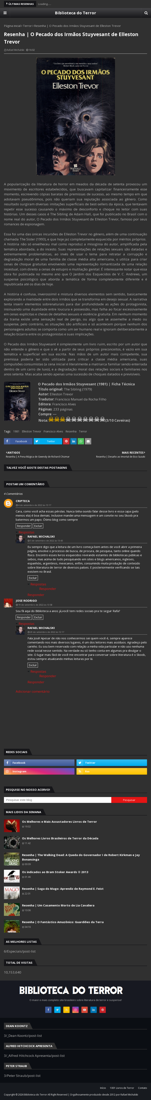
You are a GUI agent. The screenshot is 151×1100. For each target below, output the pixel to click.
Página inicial (12, 26)
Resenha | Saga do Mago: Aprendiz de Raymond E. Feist (63, 889)
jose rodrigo (26, 600)
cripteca (23, 501)
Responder (24, 526)
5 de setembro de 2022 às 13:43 (46, 540)
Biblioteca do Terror (75, 12)
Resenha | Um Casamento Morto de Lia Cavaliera (58, 905)
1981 (16, 431)
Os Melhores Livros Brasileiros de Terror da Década (60, 838)
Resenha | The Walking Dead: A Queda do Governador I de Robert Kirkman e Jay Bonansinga (81, 857)
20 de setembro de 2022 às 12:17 (47, 632)
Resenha (70, 431)
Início (103, 1088)
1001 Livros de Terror (122, 1088)
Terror (27, 26)
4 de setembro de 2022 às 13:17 (34, 505)
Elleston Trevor (31, 431)
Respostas (26, 532)
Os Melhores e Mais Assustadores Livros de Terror (59, 821)
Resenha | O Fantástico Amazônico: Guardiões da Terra (63, 922)
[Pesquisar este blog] (57, 800)
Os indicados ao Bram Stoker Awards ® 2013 (55, 872)
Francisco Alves (53, 431)
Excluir (38, 526)
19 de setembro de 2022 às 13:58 (35, 604)
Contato (142, 1088)
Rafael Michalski (15, 50)
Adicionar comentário (33, 691)
